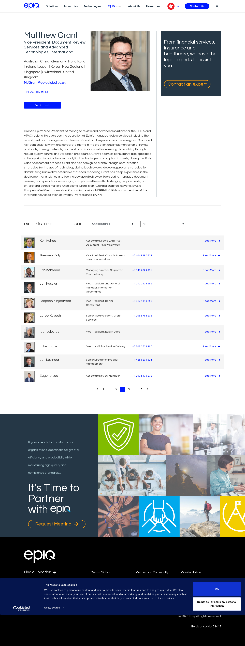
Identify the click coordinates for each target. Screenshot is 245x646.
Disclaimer (98, 580)
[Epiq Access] (114, 6)
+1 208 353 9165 (142, 346)
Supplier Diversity (193, 587)
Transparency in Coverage (199, 595)
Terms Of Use (100, 572)
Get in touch (42, 105)
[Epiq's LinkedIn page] (25, 597)
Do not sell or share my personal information (217, 634)
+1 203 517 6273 (142, 375)
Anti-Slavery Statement (107, 587)
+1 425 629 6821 (142, 359)
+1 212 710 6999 (142, 283)
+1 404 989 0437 (142, 255)
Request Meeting (56, 524)
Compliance (99, 595)
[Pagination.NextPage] (148, 389)
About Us (134, 6)
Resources (153, 6)
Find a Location (40, 572)
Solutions (52, 6)
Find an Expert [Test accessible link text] (40, 580)
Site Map (142, 580)
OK (217, 619)
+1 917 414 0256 (142, 301)
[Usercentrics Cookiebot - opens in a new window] (22, 639)
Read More (211, 240)
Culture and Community (152, 572)
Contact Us (197, 6)
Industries (71, 6)
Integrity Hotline (102, 603)
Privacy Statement (149, 600)
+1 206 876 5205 (142, 315)
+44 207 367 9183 (36, 91)
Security (187, 580)
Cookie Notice (191, 572)
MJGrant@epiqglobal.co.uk (45, 82)
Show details (52, 638)
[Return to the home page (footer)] (31, 6)
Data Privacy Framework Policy (153, 590)
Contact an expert (187, 84)
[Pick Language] (173, 6)
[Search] (216, 6)
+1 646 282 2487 (142, 270)
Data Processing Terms (152, 608)
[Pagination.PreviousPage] (96, 389)
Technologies (92, 6)
